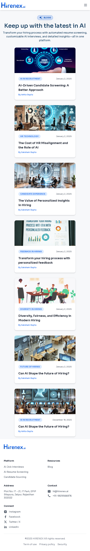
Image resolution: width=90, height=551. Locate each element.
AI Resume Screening (16, 471)
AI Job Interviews (14, 466)
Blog (50, 466)
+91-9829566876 (62, 495)
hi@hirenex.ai (60, 491)
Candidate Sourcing (15, 477)
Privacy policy (47, 544)
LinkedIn (14, 527)
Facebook (14, 516)
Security (62, 544)
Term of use (30, 544)
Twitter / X (14, 521)
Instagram (15, 511)
